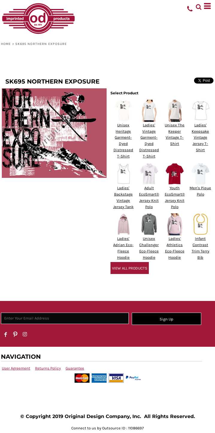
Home (6, 44)
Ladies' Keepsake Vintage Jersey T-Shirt (200, 137)
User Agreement (16, 368)
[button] (199, 6)
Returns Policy (48, 368)
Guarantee (75, 368)
